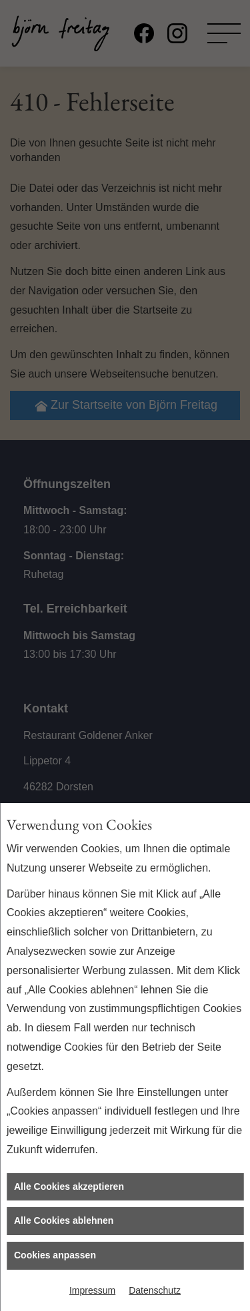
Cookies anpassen (55, 1255)
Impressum (92, 1290)
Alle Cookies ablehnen (63, 1220)
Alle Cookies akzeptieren (69, 1186)
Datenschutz (155, 1290)
